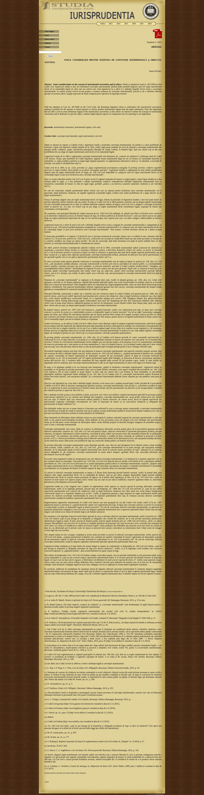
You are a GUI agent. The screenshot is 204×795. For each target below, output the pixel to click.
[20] (130, 333)
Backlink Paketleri (50, 773)
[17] (52, 282)
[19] (147, 328)
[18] (93, 310)
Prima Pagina (49, 31)
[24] (66, 397)
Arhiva (103, 24)
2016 (134, 24)
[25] (74, 404)
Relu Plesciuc (159, 794)
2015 (126, 24)
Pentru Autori (49, 39)
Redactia (48, 43)
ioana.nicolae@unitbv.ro (115, 591)
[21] (120, 354)
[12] (159, 248)
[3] (139, 156)
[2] (141, 145)
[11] (53, 239)
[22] (55, 372)
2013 (110, 24)
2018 (149, 24)
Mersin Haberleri (80, 773)
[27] (56, 438)
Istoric (47, 35)
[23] (82, 390)
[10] (145, 225)
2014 (118, 24)
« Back (46, 782)
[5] (135, 179)
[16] (53, 276)
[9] (68, 209)
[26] (118, 420)
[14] (109, 257)
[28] (96, 477)
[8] (119, 204)
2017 (142, 24)
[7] (61, 195)
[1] (83, 145)
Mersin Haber (70, 773)
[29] (71, 510)
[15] (109, 271)
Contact (47, 47)
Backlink (59, 773)
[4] (80, 163)
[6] (49, 186)
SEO (64, 773)
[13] (49, 252)
